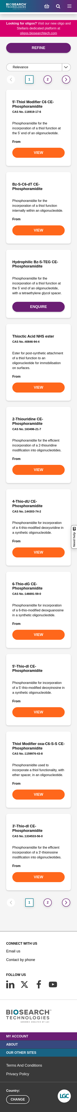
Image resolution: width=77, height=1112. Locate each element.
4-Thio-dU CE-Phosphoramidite (27, 503)
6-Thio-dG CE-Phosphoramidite (27, 586)
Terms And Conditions (24, 1065)
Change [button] (18, 1099)
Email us (13, 951)
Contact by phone (20, 960)
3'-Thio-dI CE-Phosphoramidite (27, 828)
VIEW (38, 153)
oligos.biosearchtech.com (38, 33)
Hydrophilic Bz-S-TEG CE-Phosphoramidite (35, 264)
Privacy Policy (17, 1074)
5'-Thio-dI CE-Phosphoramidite (27, 668)
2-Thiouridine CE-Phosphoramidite (27, 421)
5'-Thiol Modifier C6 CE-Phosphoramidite (33, 104)
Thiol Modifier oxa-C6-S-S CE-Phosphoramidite (38, 746)
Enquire (38, 307)
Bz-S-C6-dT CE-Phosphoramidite (27, 186)
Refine (38, 48)
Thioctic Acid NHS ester (33, 336)
